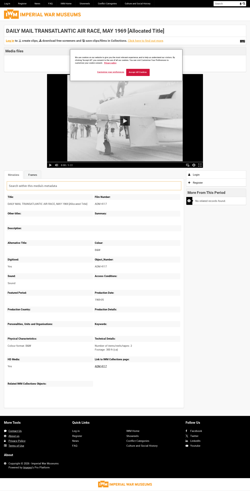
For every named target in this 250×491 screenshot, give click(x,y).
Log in (7, 3)
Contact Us (15, 431)
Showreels (85, 3)
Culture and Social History (138, 3)
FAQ (50, 3)
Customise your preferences (110, 72)
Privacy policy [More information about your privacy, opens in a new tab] (110, 63)
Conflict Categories (107, 3)
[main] (125, 218)
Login (194, 174)
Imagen (27, 467)
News (37, 3)
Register (22, 3)
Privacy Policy (17, 440)
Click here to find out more (145, 41)
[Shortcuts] (242, 40)
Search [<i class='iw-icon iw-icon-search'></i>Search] (244, 3)
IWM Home (66, 3)
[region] (126, 65)
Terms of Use (16, 445)
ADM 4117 (101, 366)
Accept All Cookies (138, 72)
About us (14, 436)
